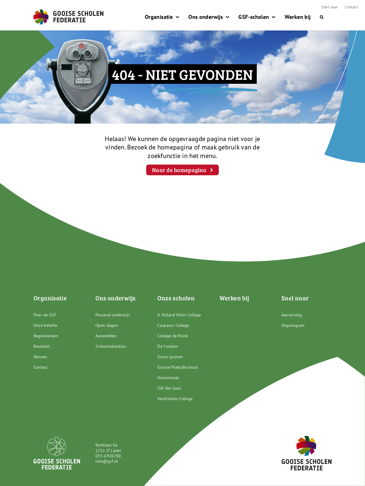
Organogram (293, 325)
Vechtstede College (175, 398)
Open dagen (106, 325)
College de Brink (172, 335)
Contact (40, 367)
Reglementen (46, 335)
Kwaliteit (42, 346)
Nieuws (40, 356)
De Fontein (167, 346)
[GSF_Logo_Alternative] (306, 438)
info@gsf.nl (106, 461)
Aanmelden (105, 335)
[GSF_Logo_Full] (68, 11)
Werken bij (234, 298)
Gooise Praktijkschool (177, 367)
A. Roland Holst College (179, 314)
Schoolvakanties (110, 346)
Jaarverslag (291, 314)
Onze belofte (45, 325)
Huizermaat (168, 377)
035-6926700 (108, 456)
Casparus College (173, 325)
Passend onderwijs (112, 314)
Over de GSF (45, 314)
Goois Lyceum (170, 356)
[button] (321, 17)
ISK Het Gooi (169, 388)
